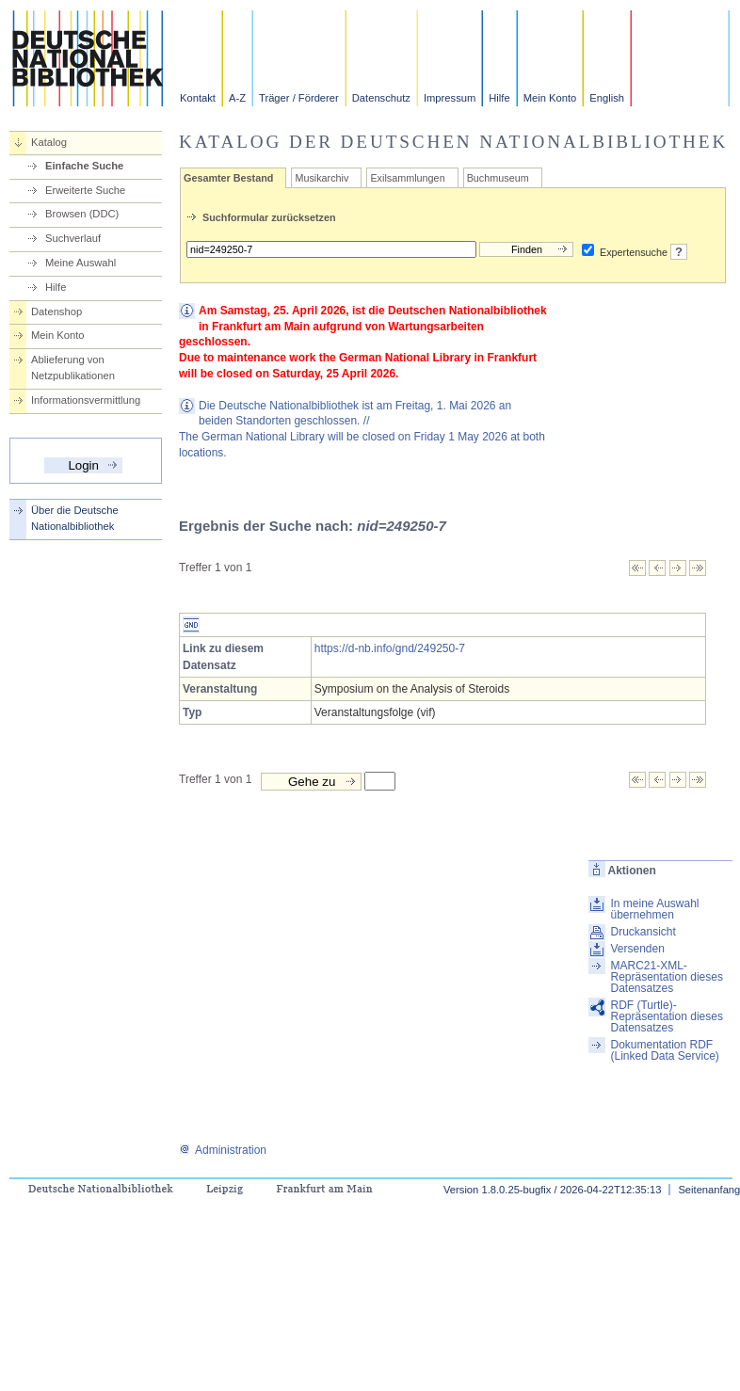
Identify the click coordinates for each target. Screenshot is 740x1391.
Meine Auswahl (80, 262)
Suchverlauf (73, 238)
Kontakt (198, 98)
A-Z (237, 98)
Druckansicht (642, 931)
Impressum (449, 98)
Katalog (49, 142)
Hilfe (499, 98)
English (606, 98)
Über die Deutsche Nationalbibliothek (75, 518)
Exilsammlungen (407, 178)
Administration (222, 1150)
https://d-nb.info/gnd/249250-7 (389, 648)
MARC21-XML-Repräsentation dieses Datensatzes (666, 977)
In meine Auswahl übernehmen (654, 909)
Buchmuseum (498, 178)
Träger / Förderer (299, 98)
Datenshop (56, 311)
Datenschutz (381, 98)
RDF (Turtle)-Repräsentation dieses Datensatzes (666, 1016)
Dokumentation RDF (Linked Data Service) (664, 1050)
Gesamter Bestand (228, 178)
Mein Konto (550, 98)
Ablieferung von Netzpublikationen (73, 367)
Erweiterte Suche (85, 190)
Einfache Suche (84, 165)
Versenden (637, 948)
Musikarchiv (321, 178)
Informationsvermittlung (85, 400)
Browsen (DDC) (82, 213)
